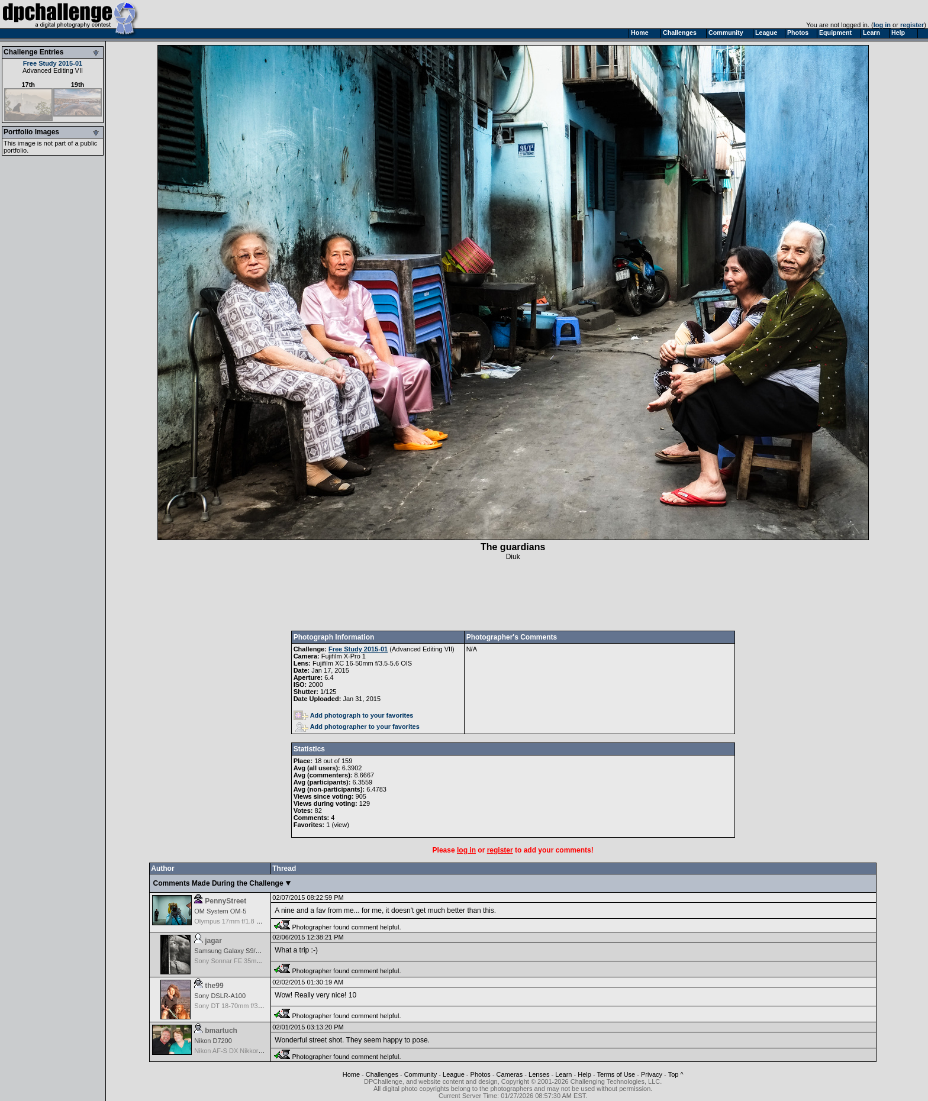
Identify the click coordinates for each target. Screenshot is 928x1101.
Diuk (513, 557)
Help (584, 1074)
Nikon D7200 (213, 1040)
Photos (481, 1074)
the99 (214, 985)
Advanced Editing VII (52, 70)
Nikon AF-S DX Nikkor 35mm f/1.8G (246, 1050)
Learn (563, 1074)
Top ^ (676, 1074)
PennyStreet (225, 901)
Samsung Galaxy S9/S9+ (230, 950)
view (340, 824)
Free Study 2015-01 (52, 63)
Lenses (539, 1074)
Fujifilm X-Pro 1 (343, 656)
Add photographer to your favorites (357, 726)
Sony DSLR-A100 (220, 995)
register (912, 24)
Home (351, 1074)
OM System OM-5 (220, 911)
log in (882, 24)
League (454, 1074)
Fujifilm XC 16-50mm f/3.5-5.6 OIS (362, 663)
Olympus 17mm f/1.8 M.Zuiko (236, 921)
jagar (213, 941)
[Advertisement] (513, 595)
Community (420, 1074)
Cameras (510, 1074)
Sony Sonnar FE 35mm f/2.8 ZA (240, 960)
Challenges (382, 1074)
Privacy (651, 1074)
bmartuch (221, 1030)
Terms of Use (616, 1074)
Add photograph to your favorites (354, 715)
